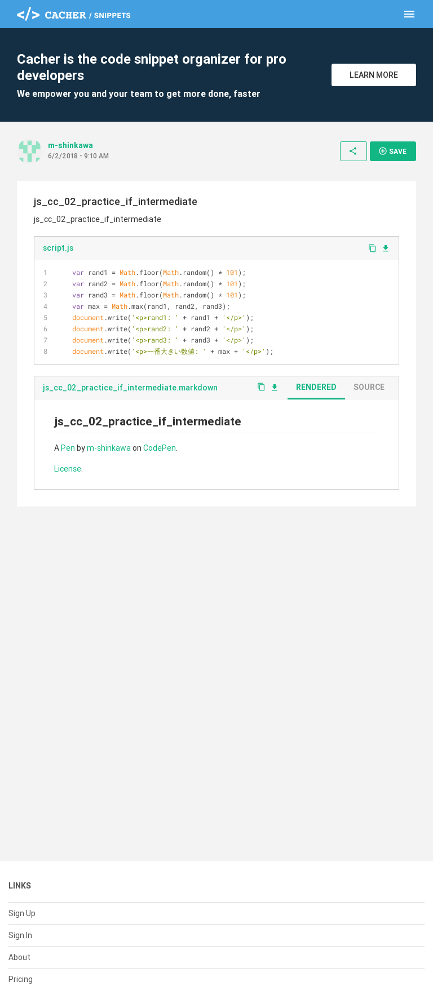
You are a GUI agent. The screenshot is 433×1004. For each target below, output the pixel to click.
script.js (58, 248)
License (67, 469)
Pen (68, 448)
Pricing (20, 979)
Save (392, 151)
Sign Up (22, 913)
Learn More (374, 75)
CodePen (159, 448)
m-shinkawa (70, 145)
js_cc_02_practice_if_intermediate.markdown (130, 388)
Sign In (20, 935)
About (19, 957)
